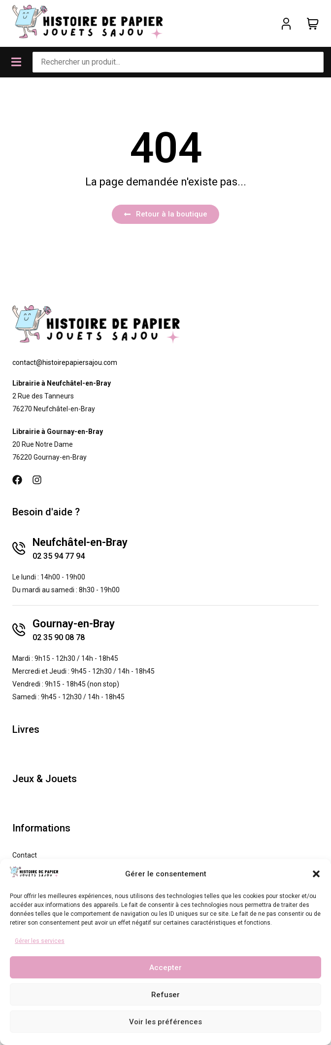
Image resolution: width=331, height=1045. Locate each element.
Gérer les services (40, 940)
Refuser (165, 994)
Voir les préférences (165, 1021)
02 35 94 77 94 (59, 556)
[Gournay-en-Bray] (18, 629)
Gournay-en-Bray (74, 623)
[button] (316, 874)
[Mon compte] (286, 24)
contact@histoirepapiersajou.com (64, 362)
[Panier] (313, 24)
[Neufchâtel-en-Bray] (18, 548)
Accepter (165, 967)
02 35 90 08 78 (59, 637)
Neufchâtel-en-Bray (80, 542)
